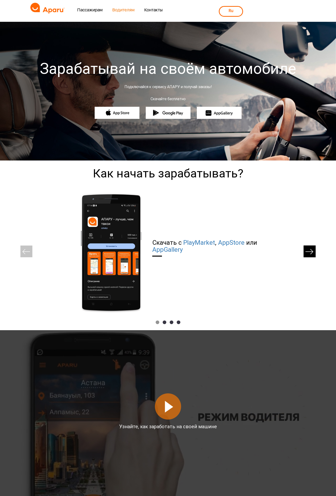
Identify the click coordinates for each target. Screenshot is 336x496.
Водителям (123, 9)
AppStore (231, 242)
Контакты (153, 9)
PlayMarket (199, 242)
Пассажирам (90, 9)
